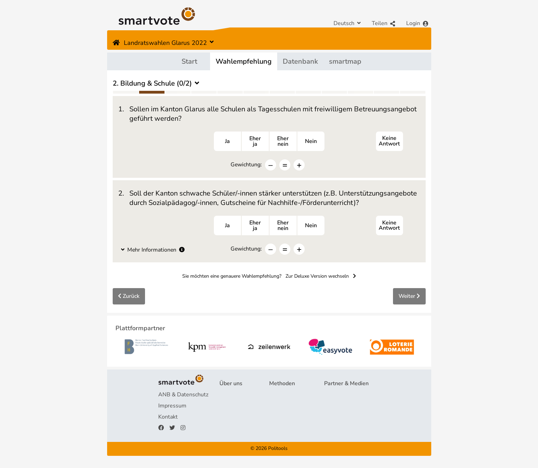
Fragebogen (284, 395)
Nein (311, 141)
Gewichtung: (246, 164)
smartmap (345, 61)
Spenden (230, 429)
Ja (227, 141)
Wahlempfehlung (244, 61)
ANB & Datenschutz (183, 395)
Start (189, 61)
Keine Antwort (389, 141)
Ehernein (283, 141)
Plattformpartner (345, 395)
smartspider (284, 418)
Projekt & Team (238, 395)
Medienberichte (343, 407)
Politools (278, 449)
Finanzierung (235, 418)
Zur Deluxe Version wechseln (321, 277)
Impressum (172, 407)
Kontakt (168, 418)
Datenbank (300, 61)
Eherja (255, 141)
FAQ (225, 407)
